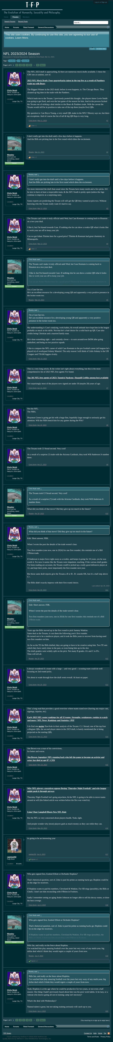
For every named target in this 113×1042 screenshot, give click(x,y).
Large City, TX (17, 101)
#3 (107, 208)
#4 (107, 244)
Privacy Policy (105, 1037)
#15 (106, 765)
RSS (109, 1033)
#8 (107, 425)
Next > (42, 65)
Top (105, 1033)
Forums (15, 17)
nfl (18, 60)
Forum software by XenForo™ (27, 1037)
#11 (106, 590)
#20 (106, 1011)
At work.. (19, 864)
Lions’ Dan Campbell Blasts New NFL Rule (46, 812)
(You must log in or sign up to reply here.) (95, 1020)
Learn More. (22, 37)
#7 (107, 388)
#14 (106, 736)
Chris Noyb (40, 57)
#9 (107, 464)
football (12, 60)
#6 (107, 359)
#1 (107, 120)
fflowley (10, 155)
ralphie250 (11, 857)
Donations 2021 (101, 49)
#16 (106, 828)
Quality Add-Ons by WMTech (27, 1039)
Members (26, 17)
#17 (106, 854)
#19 (106, 956)
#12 (106, 658)
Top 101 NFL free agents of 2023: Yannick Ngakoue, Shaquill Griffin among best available (67, 378)
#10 (106, 513)
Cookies (92, 49)
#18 (106, 905)
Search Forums (9, 21)
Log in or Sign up (101, 2)
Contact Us (88, 1033)
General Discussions (20, 57)
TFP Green (7, 1033)
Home (6, 17)
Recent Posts (23, 21)
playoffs (25, 60)
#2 (107, 152)
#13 (106, 684)
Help (95, 1033)
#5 (107, 300)
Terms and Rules (93, 1037)
